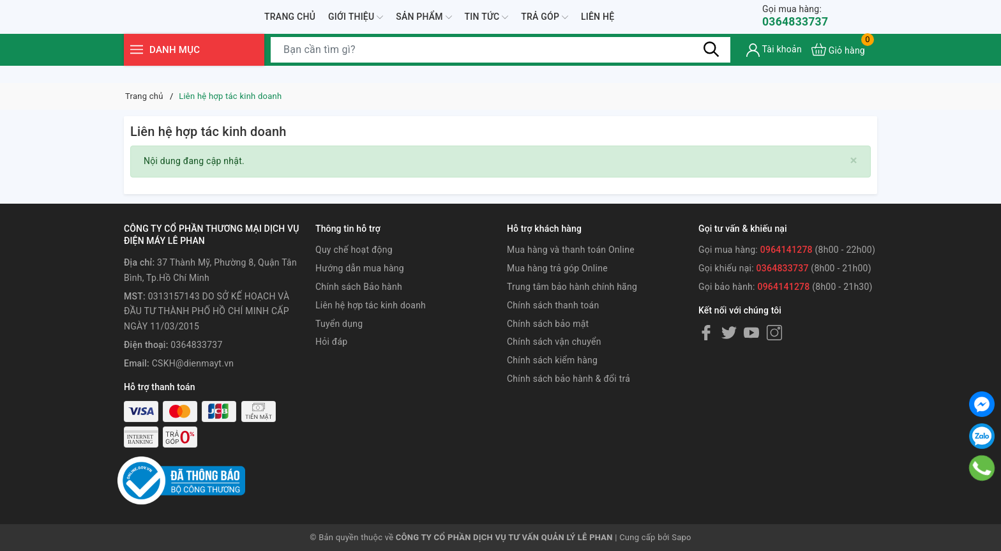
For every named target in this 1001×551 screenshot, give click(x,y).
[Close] (854, 160)
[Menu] (136, 67)
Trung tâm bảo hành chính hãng (572, 287)
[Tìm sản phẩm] (500, 67)
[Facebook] (706, 332)
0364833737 (799, 24)
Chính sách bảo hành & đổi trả (568, 379)
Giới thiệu (355, 25)
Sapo (681, 537)
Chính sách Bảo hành (358, 287)
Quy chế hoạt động (354, 250)
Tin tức (487, 25)
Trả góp (544, 25)
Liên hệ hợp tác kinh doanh (370, 305)
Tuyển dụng (339, 324)
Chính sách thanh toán (553, 305)
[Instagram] (774, 332)
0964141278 (786, 250)
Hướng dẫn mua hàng (359, 268)
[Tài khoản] (774, 67)
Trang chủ (289, 25)
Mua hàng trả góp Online (557, 268)
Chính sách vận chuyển (554, 341)
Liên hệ (597, 25)
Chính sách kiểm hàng (552, 360)
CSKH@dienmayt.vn (193, 363)
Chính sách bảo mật (548, 324)
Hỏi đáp (331, 341)
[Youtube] (751, 332)
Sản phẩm (423, 25)
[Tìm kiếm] (711, 67)
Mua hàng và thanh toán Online (571, 250)
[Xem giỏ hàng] (838, 67)
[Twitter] (729, 332)
